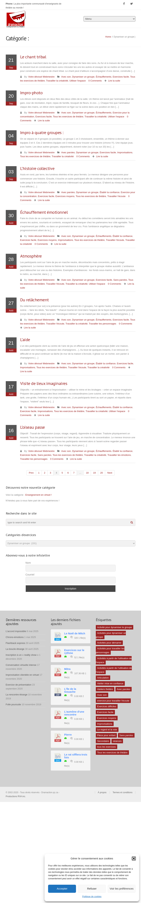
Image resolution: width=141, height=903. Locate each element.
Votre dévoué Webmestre (41, 76)
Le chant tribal (33, 57)
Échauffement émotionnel (44, 212)
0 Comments (95, 80)
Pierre (68, 734)
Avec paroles (68, 152)
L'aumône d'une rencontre (74, 713)
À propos (102, 792)
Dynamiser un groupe (83, 76)
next (109, 472)
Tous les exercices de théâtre (68, 116)
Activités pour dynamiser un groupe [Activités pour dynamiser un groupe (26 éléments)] (111, 635)
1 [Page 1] (38, 472)
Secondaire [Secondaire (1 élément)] (103, 741)
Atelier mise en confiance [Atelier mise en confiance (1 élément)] (110, 683)
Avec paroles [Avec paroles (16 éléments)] (123, 689)
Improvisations (124, 152)
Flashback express (15, 643)
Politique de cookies (92, 896)
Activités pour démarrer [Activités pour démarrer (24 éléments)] (109, 642)
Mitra (67, 669)
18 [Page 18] (87, 472)
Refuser (92, 888)
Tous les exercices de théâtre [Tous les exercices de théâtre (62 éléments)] (112, 752)
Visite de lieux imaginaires (43, 383)
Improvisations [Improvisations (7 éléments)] (104, 723)
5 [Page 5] (62, 472)
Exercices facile (121, 76)
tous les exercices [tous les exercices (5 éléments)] (106, 746)
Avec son (66, 76)
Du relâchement (34, 300)
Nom (28, 562)
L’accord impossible (16, 631)
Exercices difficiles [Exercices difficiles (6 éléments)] (106, 706)
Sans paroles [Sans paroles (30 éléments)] (126, 735)
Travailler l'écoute (116, 196)
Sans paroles (120, 280)
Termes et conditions (122, 792)
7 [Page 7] (73, 472)
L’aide (25, 339)
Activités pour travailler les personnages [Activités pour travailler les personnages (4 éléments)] (110, 650)
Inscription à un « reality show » (22, 655)
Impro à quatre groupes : (41, 132)
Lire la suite (114, 80)
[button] (134, 858)
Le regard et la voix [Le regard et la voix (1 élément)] (107, 729)
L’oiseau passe (32, 427)
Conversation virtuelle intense (21, 665)
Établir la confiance (110, 192)
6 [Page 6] (68, 472)
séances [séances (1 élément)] (117, 741)
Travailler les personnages (102, 323)
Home (108, 37)
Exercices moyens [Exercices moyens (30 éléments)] (106, 718)
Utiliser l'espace (77, 80)
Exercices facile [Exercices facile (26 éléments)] (105, 712)
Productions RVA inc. (16, 796)
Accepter (62, 888)
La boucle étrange (15, 649)
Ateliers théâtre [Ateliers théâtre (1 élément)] (105, 689)
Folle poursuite (13, 704)
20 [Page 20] (101, 472)
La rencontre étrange (17, 694)
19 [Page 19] (94, 472)
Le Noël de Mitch (74, 633)
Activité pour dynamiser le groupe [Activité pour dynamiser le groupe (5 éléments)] (114, 627)
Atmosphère (31, 256)
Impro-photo (31, 92)
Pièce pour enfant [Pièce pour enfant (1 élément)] (106, 735)
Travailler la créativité (57, 80)
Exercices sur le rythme (74, 651)
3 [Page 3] (50, 472)
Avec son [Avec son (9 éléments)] (102, 695)
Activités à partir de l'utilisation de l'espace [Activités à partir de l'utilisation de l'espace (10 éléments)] (114, 660)
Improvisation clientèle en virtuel (22, 674)
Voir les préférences (122, 888)
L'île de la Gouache (70, 690)
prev (31, 472)
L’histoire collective (37, 168)
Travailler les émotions (119, 455)
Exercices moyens (64, 196)
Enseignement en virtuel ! (38, 494)
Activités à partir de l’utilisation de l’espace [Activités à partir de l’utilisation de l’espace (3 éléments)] (114, 670)
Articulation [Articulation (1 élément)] (103, 677)
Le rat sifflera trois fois (75, 756)
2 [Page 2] (44, 472)
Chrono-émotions (15, 637)
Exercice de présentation (19, 684)
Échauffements (103, 76)
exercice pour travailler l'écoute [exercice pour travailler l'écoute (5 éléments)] (113, 700)
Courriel (30, 574)
